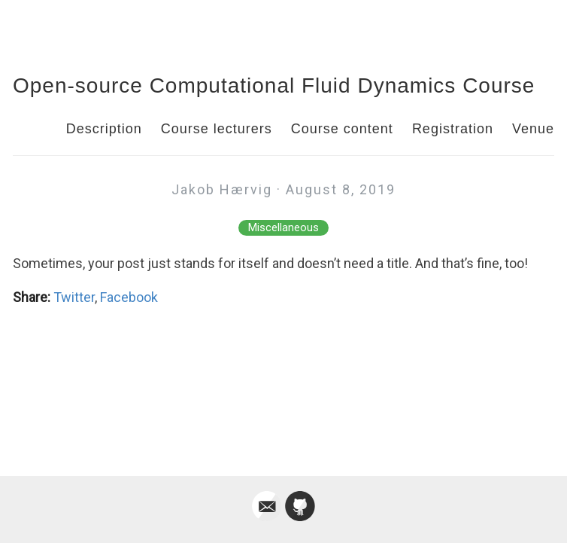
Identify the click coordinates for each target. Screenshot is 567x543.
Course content (342, 128)
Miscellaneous (283, 227)
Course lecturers (216, 128)
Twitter (74, 297)
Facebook (129, 297)
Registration (452, 128)
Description (104, 128)
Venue (533, 128)
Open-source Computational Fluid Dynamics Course (274, 85)
